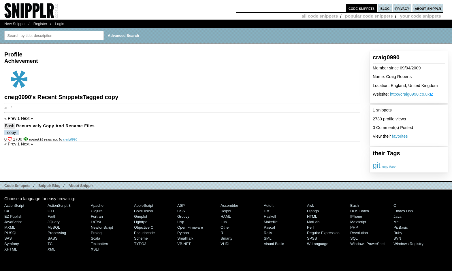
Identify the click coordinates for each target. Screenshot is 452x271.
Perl (310, 227)
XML (51, 249)
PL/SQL (10, 233)
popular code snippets (369, 16)
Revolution (359, 233)
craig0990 (70, 139)
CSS (181, 211)
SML (268, 238)
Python (183, 233)
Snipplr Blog (49, 185)
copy (385, 166)
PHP (354, 227)
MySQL (54, 227)
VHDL (226, 244)
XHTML (10, 249)
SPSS (312, 238)
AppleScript (143, 205)
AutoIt (269, 205)
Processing (57, 233)
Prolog (96, 233)
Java (397, 216)
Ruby (397, 233)
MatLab (313, 222)
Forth (52, 216)
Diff (266, 211)
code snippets (362, 8)
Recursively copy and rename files (55, 126)
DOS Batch (359, 211)
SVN (397, 238)
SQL (354, 238)
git (377, 165)
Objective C (143, 227)
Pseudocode (144, 233)
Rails (268, 233)
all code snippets (320, 16)
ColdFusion (143, 211)
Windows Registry (408, 244)
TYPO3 (140, 244)
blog (385, 8)
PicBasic (400, 227)
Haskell (270, 216)
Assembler (229, 205)
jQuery (54, 222)
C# (6, 211)
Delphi (226, 211)
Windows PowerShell (367, 244)
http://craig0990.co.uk (410, 94)
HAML (226, 216)
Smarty (226, 238)
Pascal (269, 227)
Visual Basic (274, 244)
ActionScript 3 (59, 205)
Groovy (183, 216)
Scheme (141, 238)
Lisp (180, 222)
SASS (53, 238)
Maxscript (358, 222)
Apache (97, 205)
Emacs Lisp (403, 211)
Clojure (97, 211)
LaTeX (96, 222)
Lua (224, 222)
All (7, 107)
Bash (392, 166)
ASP (181, 205)
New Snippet (14, 24)
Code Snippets (17, 185)
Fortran (97, 216)
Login (59, 24)
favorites (400, 136)
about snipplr (428, 8)
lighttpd (140, 222)
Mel (396, 222)
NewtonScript (102, 227)
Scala (95, 238)
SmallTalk (185, 238)
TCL (51, 244)
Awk (310, 205)
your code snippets (420, 16)
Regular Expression (323, 233)
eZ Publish (13, 216)
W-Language (317, 244)
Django (313, 211)
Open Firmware (190, 227)
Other (225, 227)
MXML (9, 227)
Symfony (11, 244)
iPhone (356, 216)
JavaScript (13, 222)
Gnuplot (140, 216)
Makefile (271, 222)
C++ (51, 211)
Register (40, 24)
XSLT (95, 249)
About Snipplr (80, 185)
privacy (402, 8)
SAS (8, 238)
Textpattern (100, 244)
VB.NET (184, 244)
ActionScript (14, 205)
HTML (312, 216)
